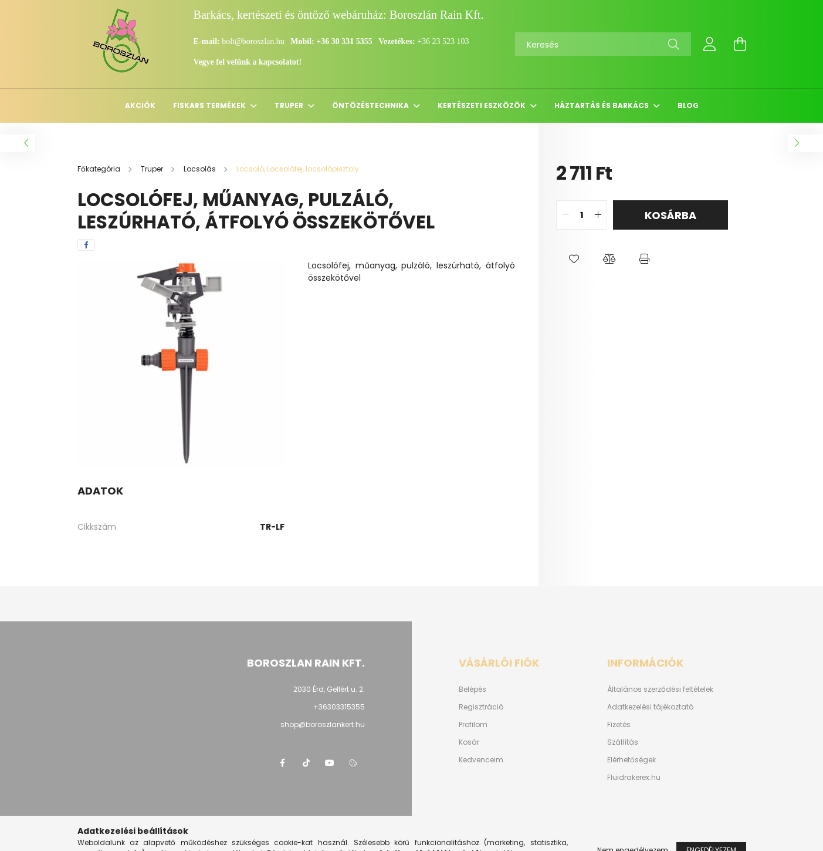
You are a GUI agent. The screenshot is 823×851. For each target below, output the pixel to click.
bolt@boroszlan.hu (254, 41)
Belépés (472, 689)
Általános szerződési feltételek (660, 689)
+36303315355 (339, 707)
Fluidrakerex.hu (634, 777)
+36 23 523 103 (443, 41)
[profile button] (710, 44)
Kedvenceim (481, 760)
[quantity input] (581, 215)
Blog (688, 105)
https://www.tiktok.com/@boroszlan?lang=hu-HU (306, 763)
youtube (329, 763)
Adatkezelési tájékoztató (650, 707)
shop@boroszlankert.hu (322, 724)
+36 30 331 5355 (344, 41)
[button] (573, 259)
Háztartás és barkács (602, 105)
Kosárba (670, 215)
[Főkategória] (99, 169)
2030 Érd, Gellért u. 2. (329, 689)
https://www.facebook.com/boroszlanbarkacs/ (282, 763)
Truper (290, 105)
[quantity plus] (598, 215)
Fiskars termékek (210, 105)
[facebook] (86, 245)
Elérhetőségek (631, 760)
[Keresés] (603, 44)
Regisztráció (481, 707)
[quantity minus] (565, 215)
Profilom (473, 725)
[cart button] (740, 44)
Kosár (469, 742)
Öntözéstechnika (371, 105)
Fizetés (619, 725)
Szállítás (622, 742)
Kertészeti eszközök (482, 105)
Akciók (140, 105)
